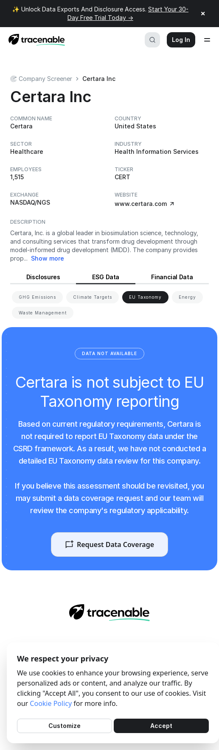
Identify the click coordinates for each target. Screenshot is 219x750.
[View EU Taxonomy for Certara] (145, 297)
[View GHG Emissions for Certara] (37, 297)
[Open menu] (207, 39)
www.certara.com (145, 203)
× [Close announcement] (203, 13)
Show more (47, 258)
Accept (161, 725)
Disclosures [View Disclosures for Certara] (43, 277)
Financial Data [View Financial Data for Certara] (172, 277)
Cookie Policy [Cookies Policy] (51, 703)
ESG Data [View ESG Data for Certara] (105, 277)
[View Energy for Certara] (187, 297)
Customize (64, 725)
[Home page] (34, 40)
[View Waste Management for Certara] (42, 313)
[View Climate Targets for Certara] (92, 297)
